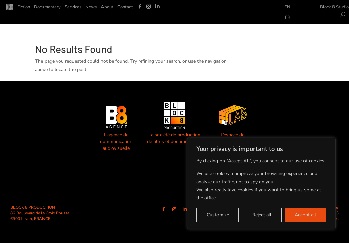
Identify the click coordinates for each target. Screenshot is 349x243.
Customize (218, 215)
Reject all (261, 215)
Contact (125, 7)
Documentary (47, 7)
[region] (261, 184)
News (91, 7)
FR (287, 17)
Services (73, 7)
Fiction (23, 7)
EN (287, 7)
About (107, 7)
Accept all (305, 215)
